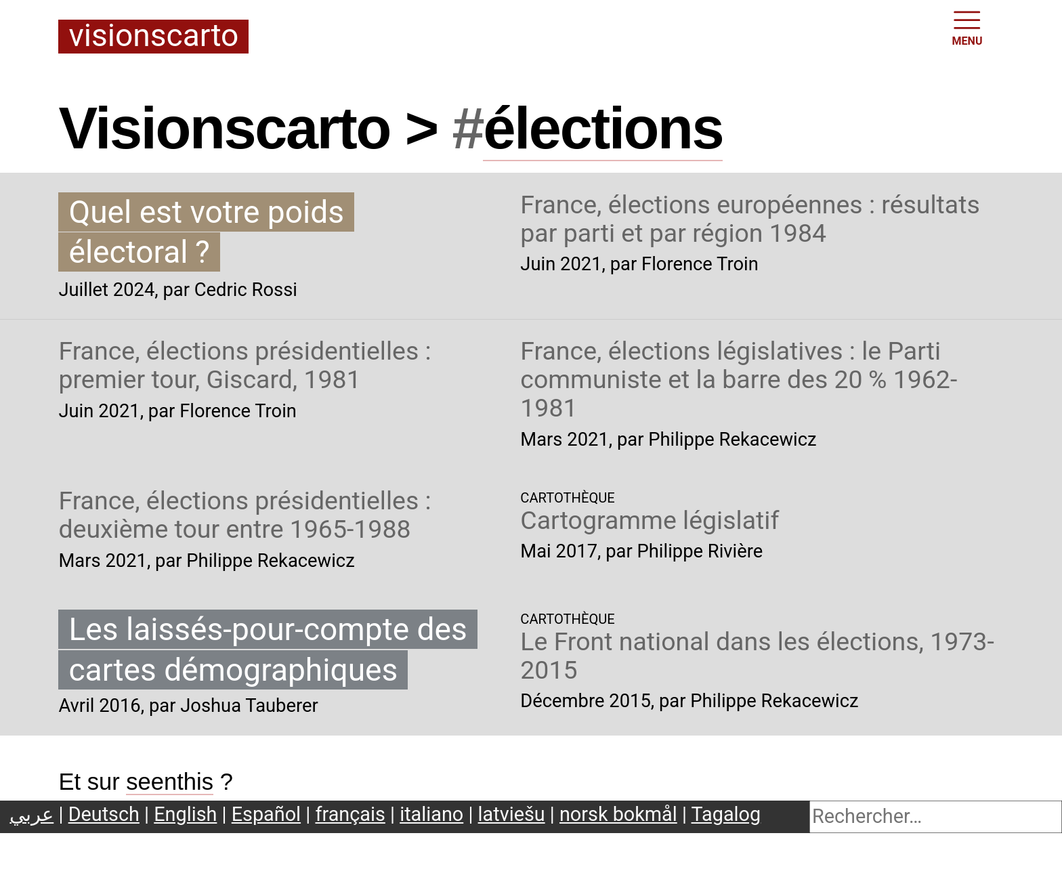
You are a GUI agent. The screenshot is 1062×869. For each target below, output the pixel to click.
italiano (431, 814)
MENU (967, 27)
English (185, 814)
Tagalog (726, 814)
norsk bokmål (618, 814)
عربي (31, 814)
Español (266, 814)
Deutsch (104, 814)
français (350, 814)
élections (603, 128)
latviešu (511, 814)
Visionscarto (153, 37)
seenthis (169, 781)
